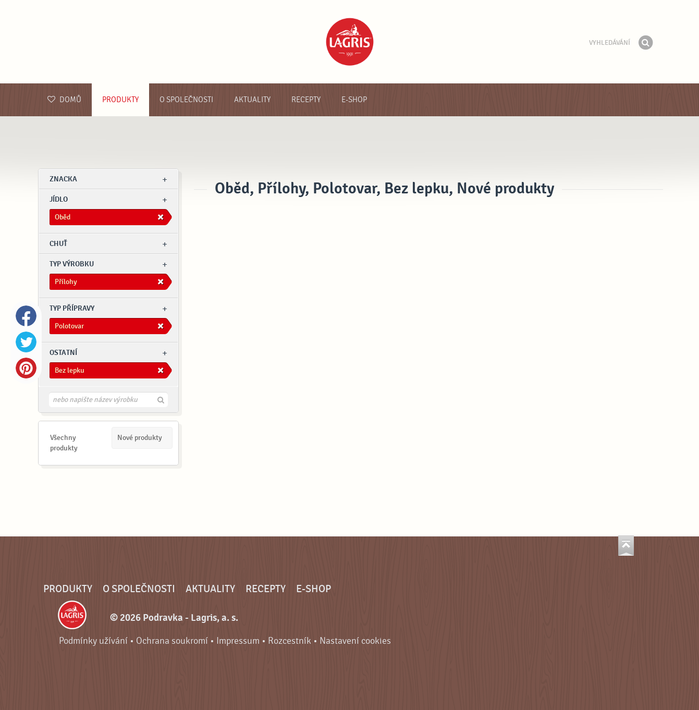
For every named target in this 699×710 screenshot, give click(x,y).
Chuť (58, 243)
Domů (64, 99)
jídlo (59, 199)
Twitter (26, 342)
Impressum (238, 640)
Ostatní (63, 352)
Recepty (306, 99)
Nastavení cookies (355, 640)
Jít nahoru (626, 545)
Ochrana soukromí (172, 640)
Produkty (120, 99)
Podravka (350, 42)
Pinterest (26, 368)
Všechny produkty (64, 442)
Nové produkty (139, 437)
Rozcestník (289, 640)
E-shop (354, 99)
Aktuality (252, 99)
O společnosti (186, 99)
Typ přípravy (72, 308)
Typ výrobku (72, 264)
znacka (63, 179)
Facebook (26, 315)
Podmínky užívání (93, 640)
